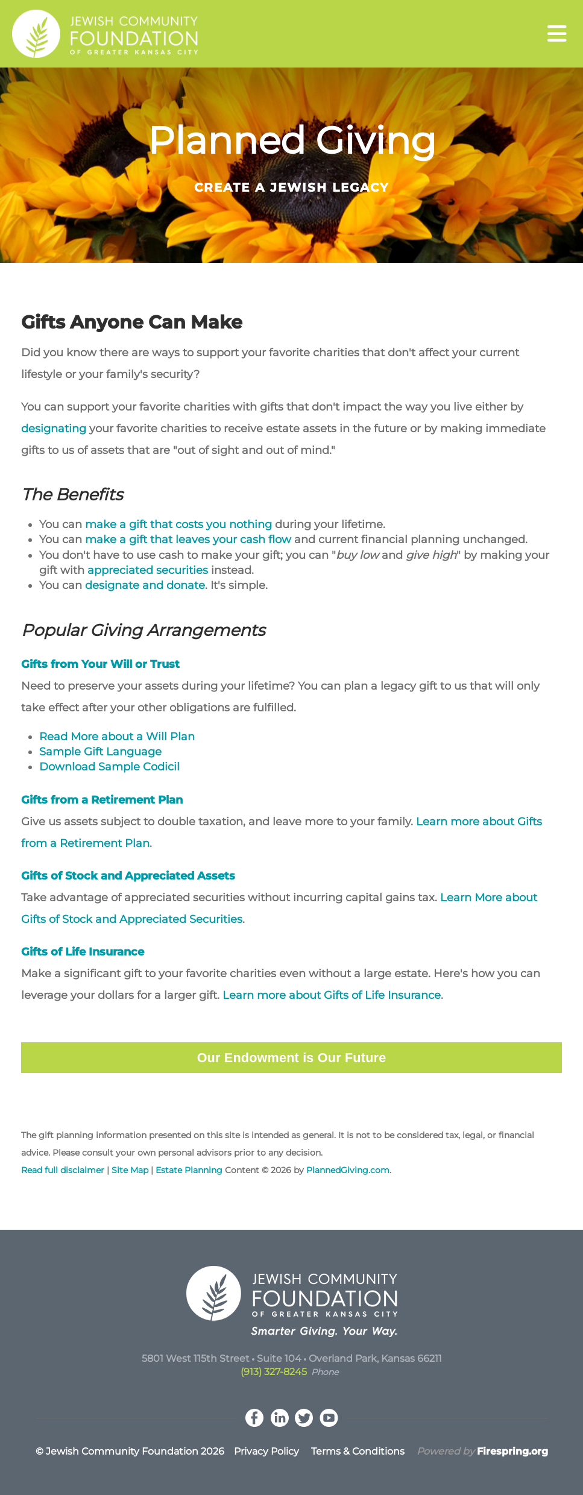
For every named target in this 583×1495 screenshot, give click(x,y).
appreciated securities (147, 570)
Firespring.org (512, 1451)
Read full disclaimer (62, 1170)
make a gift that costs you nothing (178, 524)
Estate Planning (190, 1170)
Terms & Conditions (358, 1451)
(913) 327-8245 (274, 1371)
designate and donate (145, 585)
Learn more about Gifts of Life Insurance (331, 995)
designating (53, 428)
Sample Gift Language (100, 751)
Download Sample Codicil (109, 766)
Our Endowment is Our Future (291, 1057)
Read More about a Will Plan (117, 736)
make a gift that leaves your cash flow (188, 539)
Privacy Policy (266, 1451)
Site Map (130, 1170)
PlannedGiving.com (347, 1170)
